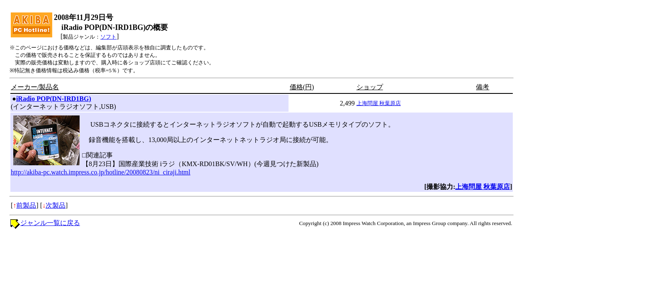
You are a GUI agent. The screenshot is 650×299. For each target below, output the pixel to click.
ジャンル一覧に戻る (50, 222)
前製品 (26, 205)
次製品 (55, 205)
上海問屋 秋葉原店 (379, 103)
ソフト (108, 37)
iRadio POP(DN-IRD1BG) (53, 98)
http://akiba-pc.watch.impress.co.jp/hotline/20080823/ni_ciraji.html (100, 172)
